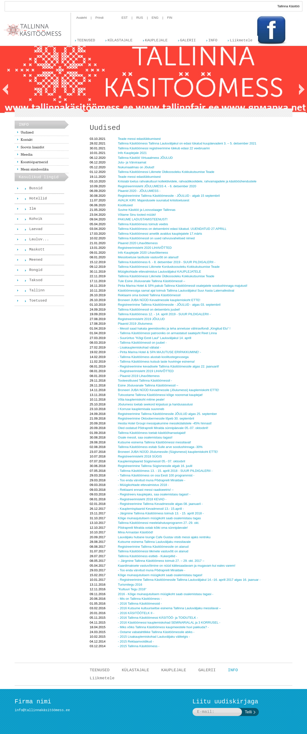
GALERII (207, 670)
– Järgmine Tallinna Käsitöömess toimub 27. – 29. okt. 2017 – (161, 561)
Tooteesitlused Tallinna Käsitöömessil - (145, 380)
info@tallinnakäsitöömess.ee (42, 710)
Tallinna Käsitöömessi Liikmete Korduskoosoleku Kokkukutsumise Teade (169, 267)
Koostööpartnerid (34, 162)
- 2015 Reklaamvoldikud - (136, 641)
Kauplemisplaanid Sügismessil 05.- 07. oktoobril (151, 461)
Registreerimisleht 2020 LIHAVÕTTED (145, 248)
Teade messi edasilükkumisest (139, 139)
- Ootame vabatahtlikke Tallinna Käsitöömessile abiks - (156, 632)
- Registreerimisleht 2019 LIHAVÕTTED (146, 371)
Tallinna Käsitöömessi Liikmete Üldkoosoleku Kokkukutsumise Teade (166, 172)
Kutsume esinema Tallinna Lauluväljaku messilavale (154, 542)
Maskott (37, 250)
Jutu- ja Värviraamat (132, 162)
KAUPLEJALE (173, 670)
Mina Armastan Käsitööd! (135, 532)
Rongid (35, 270)
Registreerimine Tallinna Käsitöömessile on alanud (153, 546)
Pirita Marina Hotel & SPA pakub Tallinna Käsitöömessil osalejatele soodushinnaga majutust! (182, 285)
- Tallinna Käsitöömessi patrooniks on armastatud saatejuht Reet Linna (167, 333)
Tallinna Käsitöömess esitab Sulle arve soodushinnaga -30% (160, 447)
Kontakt (26, 139)
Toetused (38, 301)
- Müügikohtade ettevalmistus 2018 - (143, 485)
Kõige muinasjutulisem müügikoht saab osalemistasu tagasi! (160, 575)
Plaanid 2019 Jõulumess (135, 323)
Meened (35, 260)
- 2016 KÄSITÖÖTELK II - (136, 613)
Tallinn (37, 290)
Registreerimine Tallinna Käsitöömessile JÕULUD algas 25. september (167, 414)
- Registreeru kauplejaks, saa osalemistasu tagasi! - (154, 494)
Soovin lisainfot (32, 147)
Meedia (26, 154)
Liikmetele (102, 678)
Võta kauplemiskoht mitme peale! (141, 399)
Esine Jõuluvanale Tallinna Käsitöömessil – (148, 385)
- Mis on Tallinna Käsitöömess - (140, 598)
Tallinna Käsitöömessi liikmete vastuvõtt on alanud (153, 551)
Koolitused (125, 205)
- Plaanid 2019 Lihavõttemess (139, 376)
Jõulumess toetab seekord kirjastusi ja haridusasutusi (155, 404)
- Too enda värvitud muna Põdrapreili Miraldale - (151, 480)
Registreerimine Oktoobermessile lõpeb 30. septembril (156, 418)
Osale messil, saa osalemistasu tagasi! (145, 437)
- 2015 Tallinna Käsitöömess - (138, 646)
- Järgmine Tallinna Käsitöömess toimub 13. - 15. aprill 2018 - (161, 513)
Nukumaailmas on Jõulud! (136, 167)
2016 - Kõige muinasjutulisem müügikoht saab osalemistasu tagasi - (165, 594)
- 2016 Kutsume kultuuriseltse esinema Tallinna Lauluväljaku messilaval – (169, 608)
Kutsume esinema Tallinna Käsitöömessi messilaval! (154, 442)
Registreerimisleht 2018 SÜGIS (140, 456)
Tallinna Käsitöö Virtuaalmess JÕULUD (145, 158)
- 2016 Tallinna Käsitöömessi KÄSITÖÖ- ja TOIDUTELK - (158, 617)
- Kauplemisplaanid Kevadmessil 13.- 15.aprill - (151, 508)
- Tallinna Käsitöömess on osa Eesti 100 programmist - (156, 475)
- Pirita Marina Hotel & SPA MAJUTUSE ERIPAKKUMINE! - (159, 352)
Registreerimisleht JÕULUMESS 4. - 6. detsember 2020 (157, 186)
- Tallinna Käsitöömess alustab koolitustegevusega (153, 357)
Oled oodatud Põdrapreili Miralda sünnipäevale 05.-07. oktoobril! (163, 428)
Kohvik (35, 219)
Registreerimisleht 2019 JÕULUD (141, 319)
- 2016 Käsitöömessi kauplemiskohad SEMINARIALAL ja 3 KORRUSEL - (169, 622)
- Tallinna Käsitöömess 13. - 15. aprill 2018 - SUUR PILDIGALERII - (165, 471)
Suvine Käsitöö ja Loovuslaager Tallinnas (146, 210)
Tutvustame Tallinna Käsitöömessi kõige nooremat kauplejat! (160, 395)
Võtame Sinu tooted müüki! (137, 214)
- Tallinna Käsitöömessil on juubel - (142, 342)
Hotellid (38, 199)
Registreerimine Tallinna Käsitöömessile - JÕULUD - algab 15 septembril (169, 195)
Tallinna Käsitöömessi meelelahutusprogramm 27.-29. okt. (158, 523)
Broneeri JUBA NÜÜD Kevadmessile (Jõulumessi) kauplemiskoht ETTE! (168, 390)
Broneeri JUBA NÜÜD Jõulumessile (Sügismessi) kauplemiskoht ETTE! (168, 452)
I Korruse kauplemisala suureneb (141, 409)
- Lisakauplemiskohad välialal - (139, 347)
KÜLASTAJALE (135, 670)
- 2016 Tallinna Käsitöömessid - (140, 603)
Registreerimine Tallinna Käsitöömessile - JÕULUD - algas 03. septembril (169, 304)
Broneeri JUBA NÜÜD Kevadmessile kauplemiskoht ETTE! (159, 300)
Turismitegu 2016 (130, 584)
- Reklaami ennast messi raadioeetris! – (145, 490)
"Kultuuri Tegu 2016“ (132, 589)
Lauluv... (39, 239)
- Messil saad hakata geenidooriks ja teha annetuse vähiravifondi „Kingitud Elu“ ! (174, 328)
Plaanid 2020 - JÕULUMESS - (139, 191)
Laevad (35, 229)
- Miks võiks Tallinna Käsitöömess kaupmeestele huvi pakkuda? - (163, 627)
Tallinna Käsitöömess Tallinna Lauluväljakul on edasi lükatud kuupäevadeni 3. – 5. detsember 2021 (187, 143)
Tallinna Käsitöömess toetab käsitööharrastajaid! (152, 433)
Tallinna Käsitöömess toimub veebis (143, 224)
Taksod (35, 280)
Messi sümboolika (34, 169)
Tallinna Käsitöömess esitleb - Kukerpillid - (147, 556)
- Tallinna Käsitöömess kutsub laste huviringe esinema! (156, 361)
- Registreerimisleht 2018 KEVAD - (142, 499)
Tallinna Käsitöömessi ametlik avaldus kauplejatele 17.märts (160, 233)
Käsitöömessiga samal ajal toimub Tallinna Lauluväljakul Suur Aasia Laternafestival (176, 290)
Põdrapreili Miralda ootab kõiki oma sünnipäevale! (153, 527)
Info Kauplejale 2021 (132, 153)
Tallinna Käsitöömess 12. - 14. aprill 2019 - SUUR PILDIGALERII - (164, 314)
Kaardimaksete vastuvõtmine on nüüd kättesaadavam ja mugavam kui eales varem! (176, 565)
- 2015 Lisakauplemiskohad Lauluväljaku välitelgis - (154, 636)
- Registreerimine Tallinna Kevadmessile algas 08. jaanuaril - (160, 504)
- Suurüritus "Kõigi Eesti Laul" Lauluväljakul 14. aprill (154, 338)
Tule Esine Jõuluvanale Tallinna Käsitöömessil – (151, 281)
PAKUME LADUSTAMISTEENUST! (143, 219)
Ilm (32, 209)
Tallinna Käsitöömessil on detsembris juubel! (149, 309)
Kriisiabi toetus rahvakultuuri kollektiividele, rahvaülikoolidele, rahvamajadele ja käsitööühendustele (187, 181)
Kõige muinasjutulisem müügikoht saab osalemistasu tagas (159, 518)
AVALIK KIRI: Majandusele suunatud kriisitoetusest (153, 200)
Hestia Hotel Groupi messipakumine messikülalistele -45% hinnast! (165, 423)
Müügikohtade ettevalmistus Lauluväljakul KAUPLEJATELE (159, 271)
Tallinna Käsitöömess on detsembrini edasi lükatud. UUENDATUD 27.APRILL (172, 229)
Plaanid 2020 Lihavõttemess (138, 243)
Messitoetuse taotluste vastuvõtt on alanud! (148, 257)
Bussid (35, 188)
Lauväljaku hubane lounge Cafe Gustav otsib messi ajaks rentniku (164, 537)
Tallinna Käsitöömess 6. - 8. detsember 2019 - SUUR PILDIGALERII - (166, 262)
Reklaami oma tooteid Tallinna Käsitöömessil (149, 295)
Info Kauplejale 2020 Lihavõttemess (143, 252)
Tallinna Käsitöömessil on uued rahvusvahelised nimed (156, 238)
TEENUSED (100, 670)
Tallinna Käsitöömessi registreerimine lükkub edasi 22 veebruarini (164, 148)
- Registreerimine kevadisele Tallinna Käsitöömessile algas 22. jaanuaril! (168, 366)
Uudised (27, 132)
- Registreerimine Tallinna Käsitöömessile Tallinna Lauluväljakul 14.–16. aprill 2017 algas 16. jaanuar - (189, 580)
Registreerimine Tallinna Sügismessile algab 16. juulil (155, 466)
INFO (233, 670)
